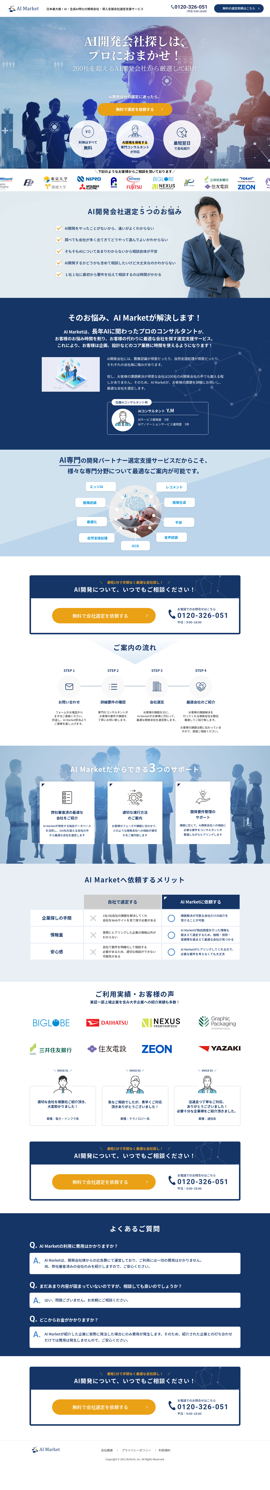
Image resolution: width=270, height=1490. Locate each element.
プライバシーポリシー (136, 1450)
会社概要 (107, 1450)
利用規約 (164, 1450)
